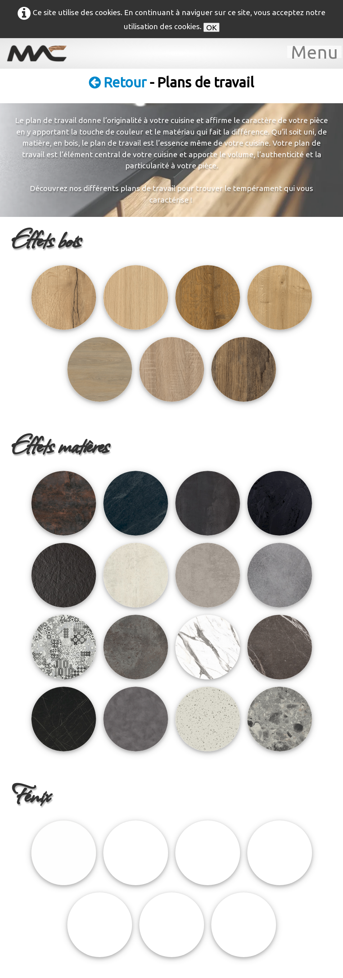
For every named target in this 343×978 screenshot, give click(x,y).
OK (211, 27)
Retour (119, 82)
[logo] (41, 53)
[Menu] (314, 52)
